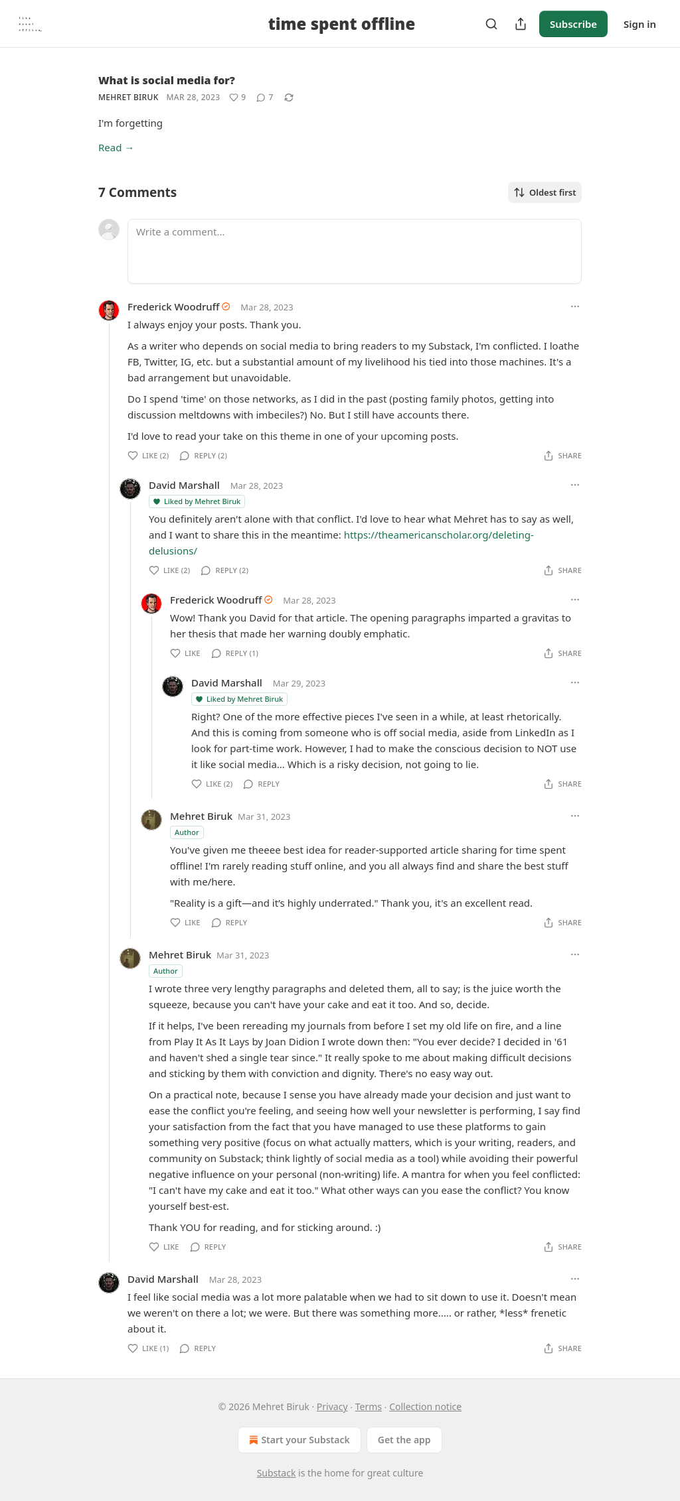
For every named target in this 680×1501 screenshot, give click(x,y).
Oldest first (544, 192)
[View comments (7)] (264, 97)
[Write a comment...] (354, 251)
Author (187, 832)
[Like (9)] (237, 97)
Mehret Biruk (128, 97)
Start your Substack (297, 1440)
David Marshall (184, 484)
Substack (276, 1473)
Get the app (404, 1439)
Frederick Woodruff (173, 306)
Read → (116, 147)
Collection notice (425, 1406)
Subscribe (573, 24)
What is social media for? (166, 80)
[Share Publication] (520, 24)
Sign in (640, 24)
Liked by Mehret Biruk (196, 501)
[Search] (491, 24)
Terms (368, 1406)
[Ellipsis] (575, 306)
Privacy (332, 1406)
